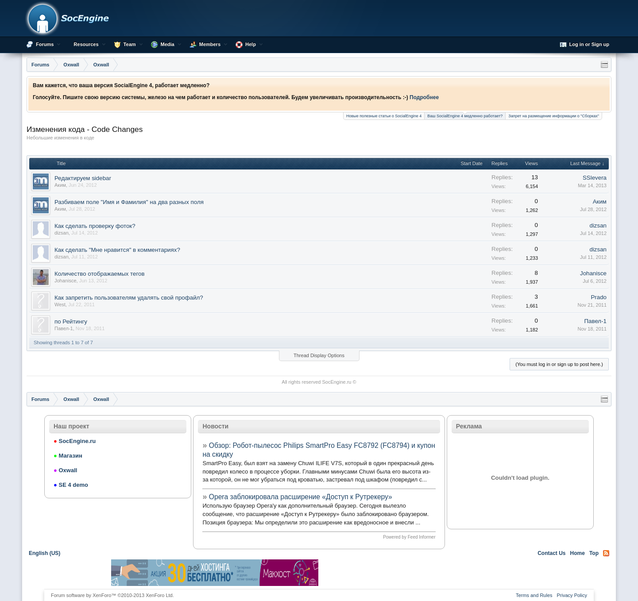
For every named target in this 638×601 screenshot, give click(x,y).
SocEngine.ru (336, 382)
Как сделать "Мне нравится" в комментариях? (117, 250)
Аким (60, 185)
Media (167, 44)
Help (250, 44)
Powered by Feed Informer (409, 537)
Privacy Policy (572, 595)
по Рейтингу (70, 321)
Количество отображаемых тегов (99, 273)
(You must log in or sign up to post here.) (559, 364)
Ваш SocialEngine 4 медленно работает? (465, 115)
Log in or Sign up (584, 44)
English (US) (44, 553)
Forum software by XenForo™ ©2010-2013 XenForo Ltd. (112, 595)
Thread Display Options (319, 355)
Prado (599, 297)
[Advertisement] (423, 572)
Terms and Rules (534, 595)
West (60, 304)
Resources (85, 44)
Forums (45, 44)
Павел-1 (63, 328)
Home (577, 553)
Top (594, 553)
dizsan (61, 232)
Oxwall (65, 470)
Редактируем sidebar (82, 178)
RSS (606, 553)
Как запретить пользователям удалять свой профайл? (128, 297)
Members (209, 44)
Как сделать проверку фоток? (94, 226)
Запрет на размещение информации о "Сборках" (553, 116)
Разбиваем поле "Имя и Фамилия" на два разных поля (129, 202)
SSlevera (595, 177)
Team (130, 44)
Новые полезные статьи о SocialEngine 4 (383, 116)
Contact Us (551, 553)
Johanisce (65, 280)
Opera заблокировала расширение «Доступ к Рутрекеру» (300, 497)
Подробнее (424, 97)
